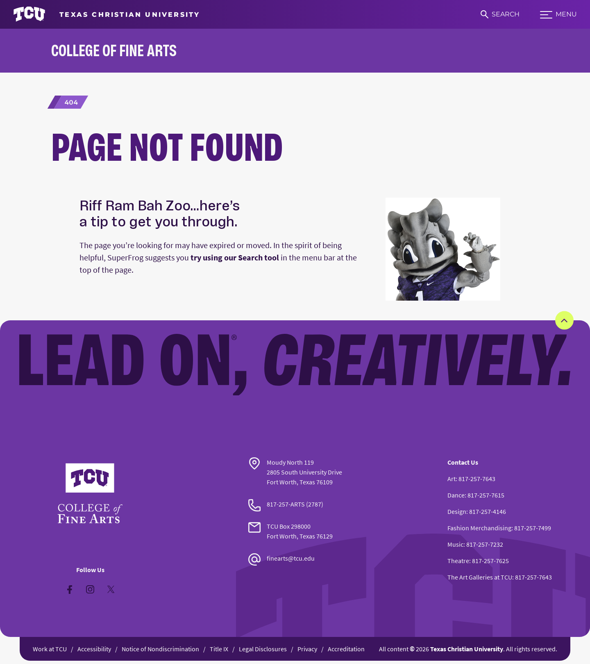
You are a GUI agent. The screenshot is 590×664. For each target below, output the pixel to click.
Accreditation (346, 649)
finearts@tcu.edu (291, 558)
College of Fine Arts (114, 50)
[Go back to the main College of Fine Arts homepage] (90, 493)
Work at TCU (50, 649)
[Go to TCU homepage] (106, 14)
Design (456, 511)
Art (451, 479)
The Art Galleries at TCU (479, 577)
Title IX (219, 649)
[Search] (500, 14)
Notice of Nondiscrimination (160, 649)
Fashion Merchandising (479, 528)
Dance (456, 495)
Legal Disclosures (263, 649)
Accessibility (94, 649)
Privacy (307, 649)
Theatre (458, 561)
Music (455, 544)
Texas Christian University (466, 649)
